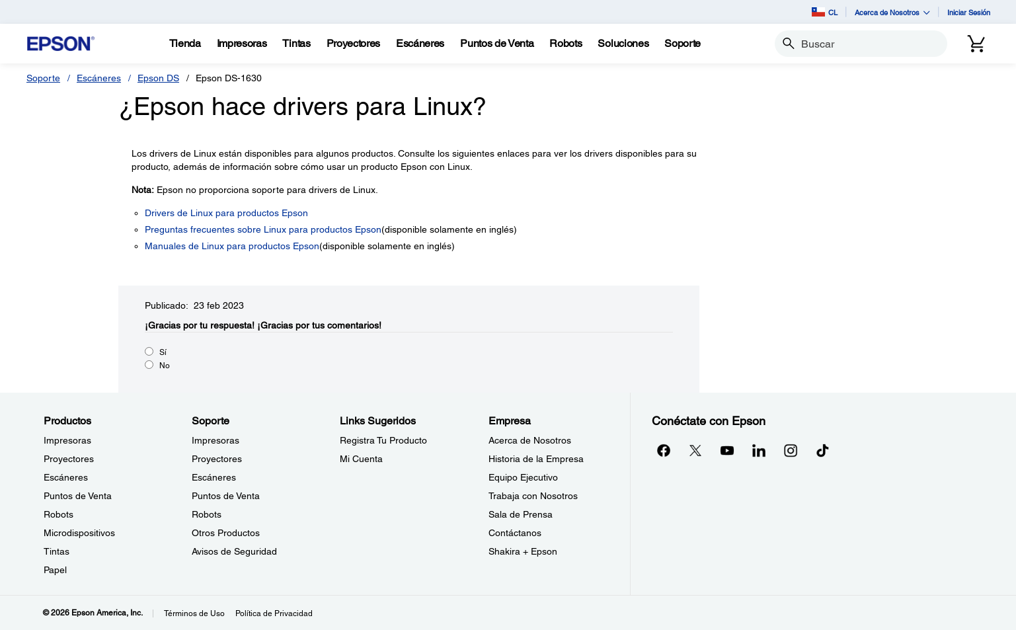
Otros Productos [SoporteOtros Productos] (226, 533)
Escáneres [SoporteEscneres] (214, 477)
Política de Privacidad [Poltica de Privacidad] (274, 613)
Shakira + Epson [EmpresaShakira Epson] (522, 551)
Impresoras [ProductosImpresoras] (67, 440)
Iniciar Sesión (968, 12)
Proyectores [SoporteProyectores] (217, 458)
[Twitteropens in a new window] (695, 450)
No (164, 365)
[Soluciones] (623, 43)
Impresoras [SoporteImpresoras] (215, 440)
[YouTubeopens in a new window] (727, 450)
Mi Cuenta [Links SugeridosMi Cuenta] (361, 458)
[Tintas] (296, 43)
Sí (163, 352)
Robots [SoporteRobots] (206, 514)
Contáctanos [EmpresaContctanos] (514, 533)
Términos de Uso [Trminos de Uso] (194, 613)
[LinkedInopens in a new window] (759, 450)
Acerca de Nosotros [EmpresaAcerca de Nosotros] (529, 440)
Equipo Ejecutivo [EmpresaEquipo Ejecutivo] (523, 477)
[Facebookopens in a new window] (664, 450)
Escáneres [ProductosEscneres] (66, 477)
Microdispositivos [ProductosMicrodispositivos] (79, 533)
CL (825, 12)
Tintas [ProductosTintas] (56, 551)
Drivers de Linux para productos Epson (226, 213)
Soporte (43, 78)
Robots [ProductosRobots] (58, 514)
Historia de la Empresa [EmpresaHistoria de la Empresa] (536, 458)
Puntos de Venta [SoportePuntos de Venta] (226, 496)
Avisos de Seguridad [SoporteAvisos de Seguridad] (234, 551)
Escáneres (99, 78)
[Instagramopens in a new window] (790, 450)
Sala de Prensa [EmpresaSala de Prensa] (520, 514)
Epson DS (158, 78)
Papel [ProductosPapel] (55, 570)
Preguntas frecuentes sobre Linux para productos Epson (263, 229)
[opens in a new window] (822, 450)
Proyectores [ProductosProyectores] (69, 458)
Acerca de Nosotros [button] (892, 12)
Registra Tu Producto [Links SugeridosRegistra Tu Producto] (383, 440)
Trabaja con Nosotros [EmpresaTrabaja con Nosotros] (533, 496)
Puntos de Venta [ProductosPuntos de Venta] (78, 496)
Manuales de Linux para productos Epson (232, 246)
